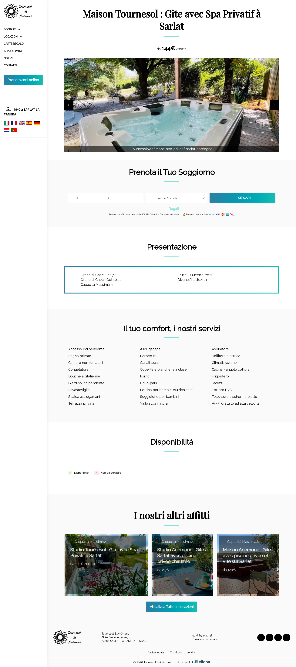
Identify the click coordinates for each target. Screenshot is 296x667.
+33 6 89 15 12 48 (200, 635)
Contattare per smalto (202, 639)
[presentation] (68, 105)
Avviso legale (156, 652)
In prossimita (13, 51)
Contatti (10, 65)
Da (76, 198)
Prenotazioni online (23, 80)
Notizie (9, 58)
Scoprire (12, 29)
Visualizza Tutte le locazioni (171, 607)
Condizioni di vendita (183, 652)
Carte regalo (14, 43)
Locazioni (13, 36)
